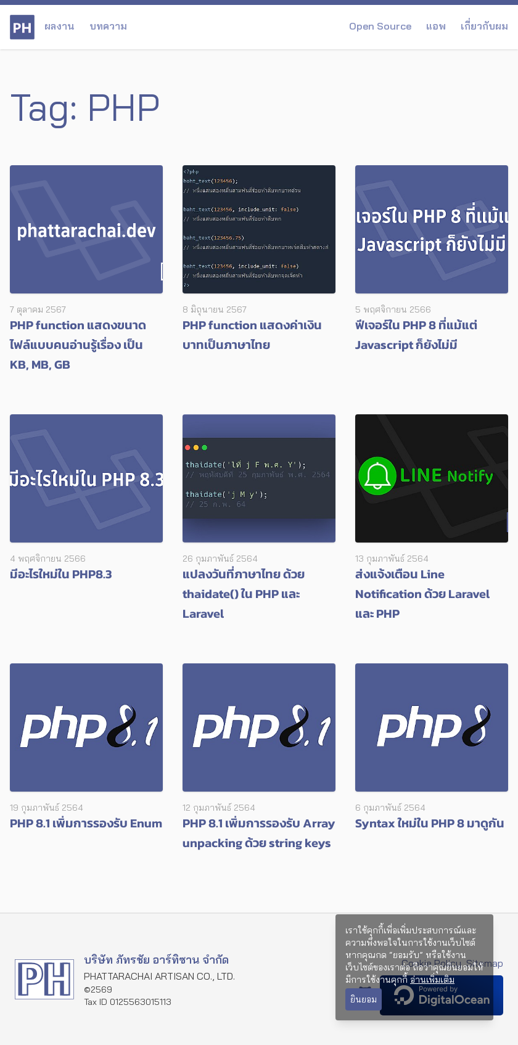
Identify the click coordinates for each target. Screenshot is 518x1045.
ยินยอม (363, 999)
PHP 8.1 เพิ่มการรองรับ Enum (86, 823)
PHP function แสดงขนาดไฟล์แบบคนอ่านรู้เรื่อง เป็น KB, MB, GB (78, 345)
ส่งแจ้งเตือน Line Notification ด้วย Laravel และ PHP (422, 594)
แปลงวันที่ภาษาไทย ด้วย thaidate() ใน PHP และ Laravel (244, 594)
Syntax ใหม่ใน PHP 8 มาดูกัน (429, 823)
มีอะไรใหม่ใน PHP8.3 (61, 574)
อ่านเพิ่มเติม (432, 979)
